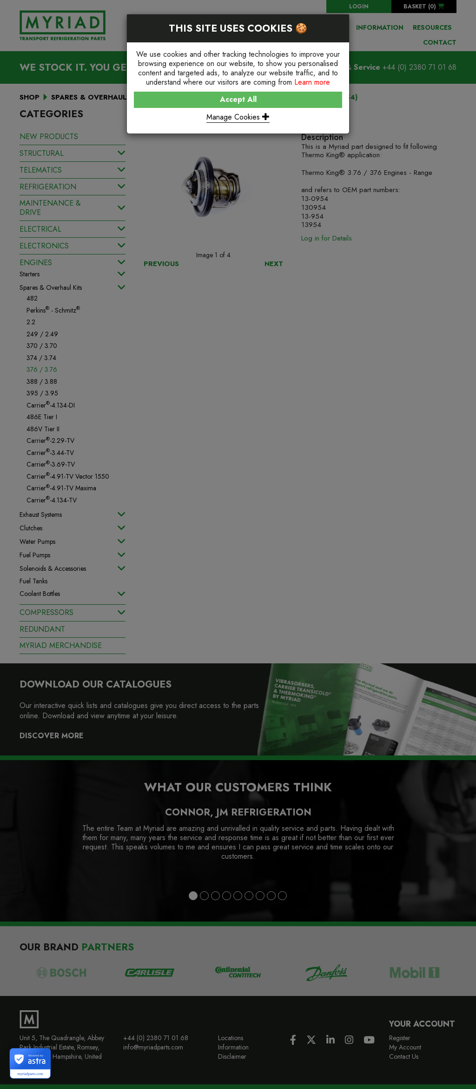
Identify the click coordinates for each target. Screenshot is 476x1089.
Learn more (312, 82)
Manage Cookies (238, 117)
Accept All (238, 99)
